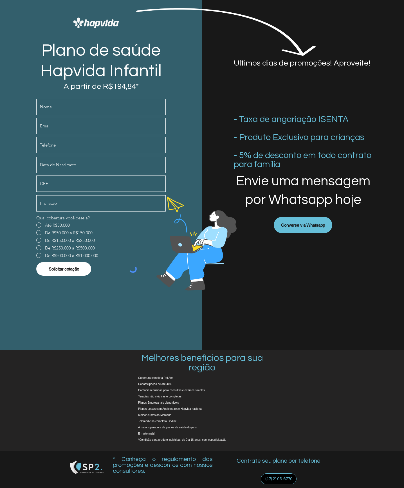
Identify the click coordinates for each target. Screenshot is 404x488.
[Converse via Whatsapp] (303, 225)
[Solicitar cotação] (63, 269)
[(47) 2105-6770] (279, 478)
